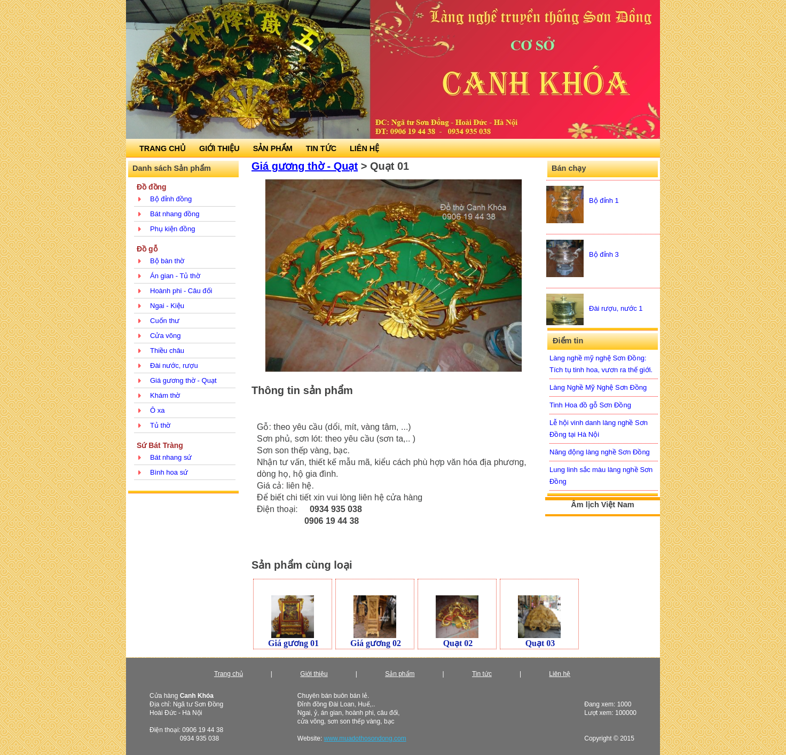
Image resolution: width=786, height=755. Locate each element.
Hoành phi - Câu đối (181, 291)
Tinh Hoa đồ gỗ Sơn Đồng (590, 405)
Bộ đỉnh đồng (171, 199)
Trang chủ (228, 674)
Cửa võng (165, 336)
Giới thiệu (313, 674)
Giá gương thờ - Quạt (183, 380)
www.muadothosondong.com (365, 738)
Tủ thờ (160, 425)
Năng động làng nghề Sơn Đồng (599, 452)
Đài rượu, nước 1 (615, 308)
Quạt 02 (458, 643)
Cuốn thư (164, 321)
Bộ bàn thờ (167, 261)
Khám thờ (165, 395)
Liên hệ (559, 674)
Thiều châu (167, 351)
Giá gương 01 (293, 643)
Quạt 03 (540, 643)
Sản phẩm (399, 674)
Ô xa (157, 410)
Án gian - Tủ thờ (175, 276)
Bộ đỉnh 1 (604, 200)
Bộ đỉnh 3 (604, 254)
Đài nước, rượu (174, 365)
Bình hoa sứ (169, 472)
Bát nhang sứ (171, 457)
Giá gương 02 (375, 643)
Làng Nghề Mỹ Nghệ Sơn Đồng (598, 387)
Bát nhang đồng (175, 214)
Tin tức (482, 674)
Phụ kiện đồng (172, 229)
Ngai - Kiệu (167, 306)
